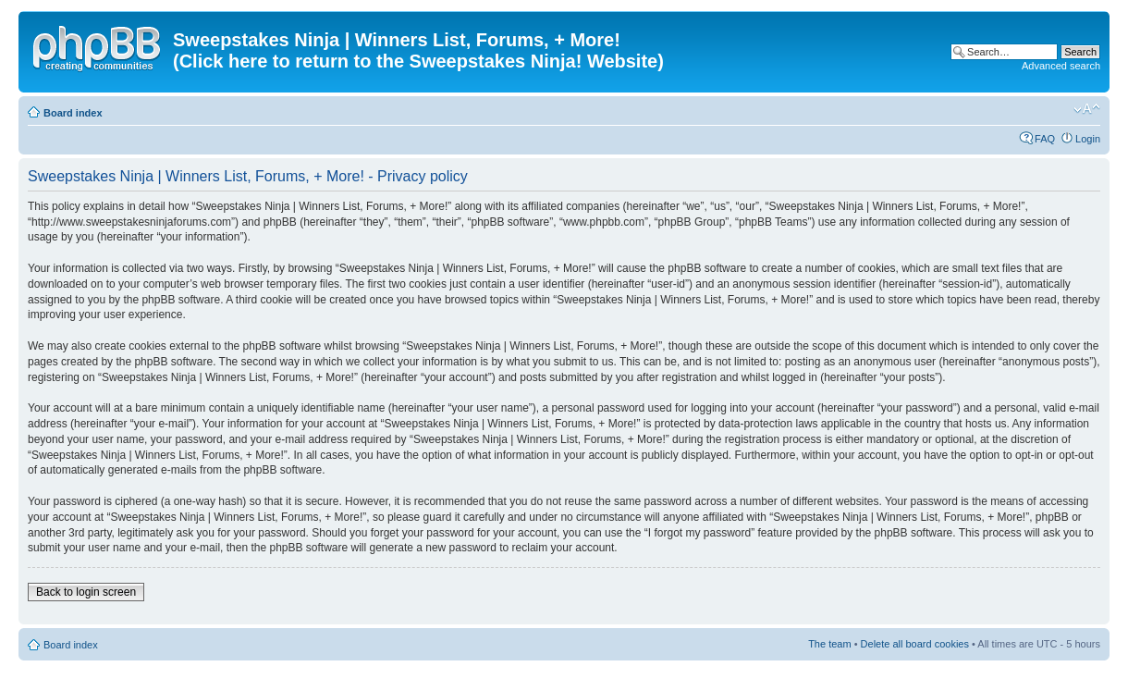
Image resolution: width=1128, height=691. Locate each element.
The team (829, 643)
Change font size (1086, 109)
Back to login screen (86, 592)
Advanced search (1061, 65)
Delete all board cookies (915, 643)
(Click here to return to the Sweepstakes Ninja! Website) (418, 61)
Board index (73, 112)
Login (1087, 138)
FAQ (1045, 138)
